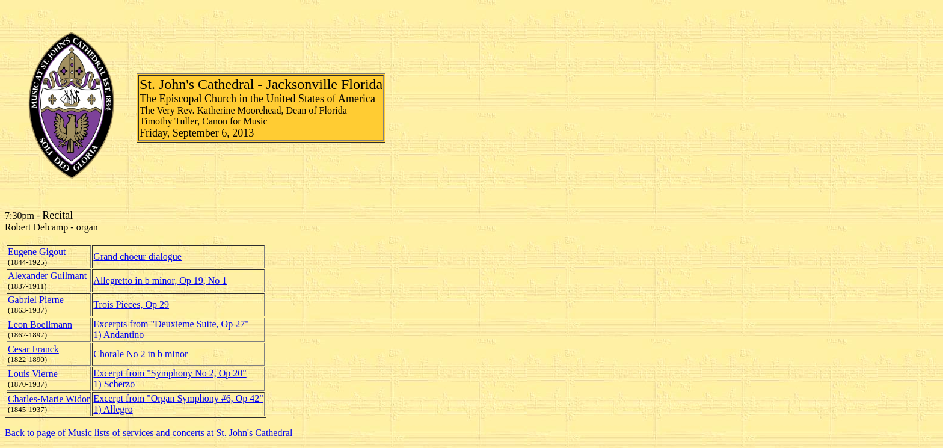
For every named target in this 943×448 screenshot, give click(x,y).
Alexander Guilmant (47, 276)
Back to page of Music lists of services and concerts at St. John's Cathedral (148, 433)
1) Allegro (112, 409)
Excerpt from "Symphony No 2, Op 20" (169, 373)
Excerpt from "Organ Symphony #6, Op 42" (178, 398)
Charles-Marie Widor (49, 399)
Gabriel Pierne (36, 300)
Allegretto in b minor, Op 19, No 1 (160, 280)
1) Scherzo (114, 384)
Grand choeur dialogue (137, 256)
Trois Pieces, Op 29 (131, 304)
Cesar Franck (33, 349)
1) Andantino (118, 335)
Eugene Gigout (37, 252)
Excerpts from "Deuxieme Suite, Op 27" (170, 324)
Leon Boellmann (40, 324)
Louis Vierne (33, 374)
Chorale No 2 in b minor (140, 354)
